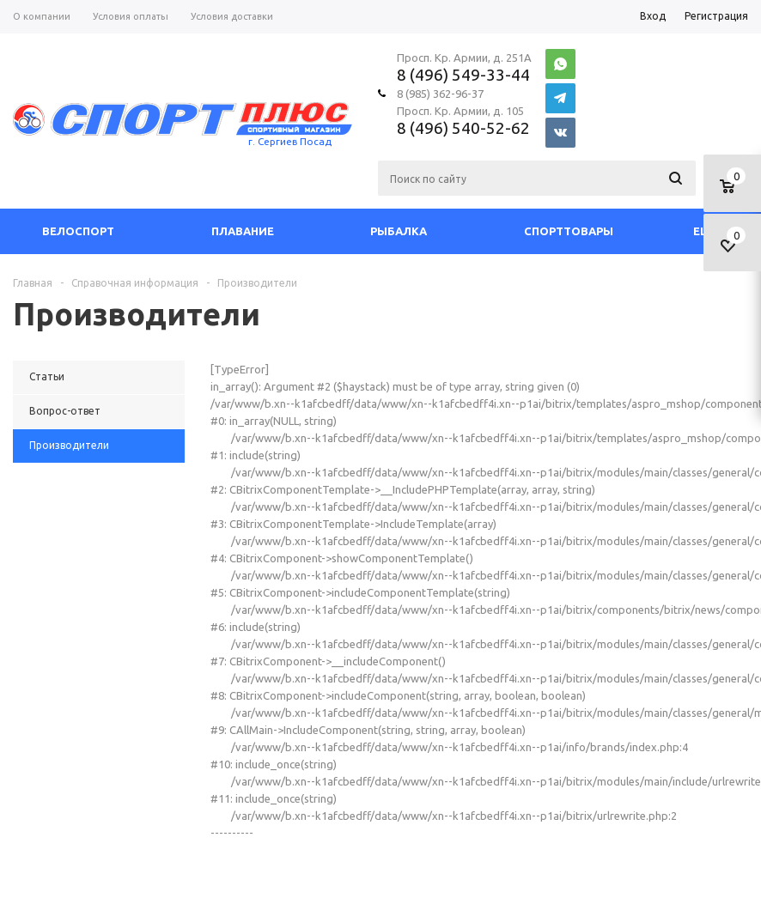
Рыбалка (398, 231)
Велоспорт (78, 231)
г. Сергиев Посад (290, 141)
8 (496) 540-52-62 (463, 127)
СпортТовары (568, 231)
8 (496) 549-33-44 (463, 74)
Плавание (242, 231)
